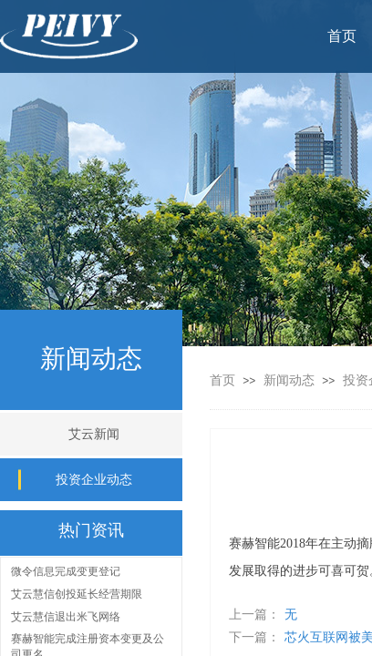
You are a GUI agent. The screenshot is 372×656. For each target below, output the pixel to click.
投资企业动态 (94, 480)
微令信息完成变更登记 (65, 572)
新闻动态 (291, 380)
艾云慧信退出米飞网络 (65, 617)
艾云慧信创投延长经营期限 (76, 595)
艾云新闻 (93, 434)
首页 (222, 380)
